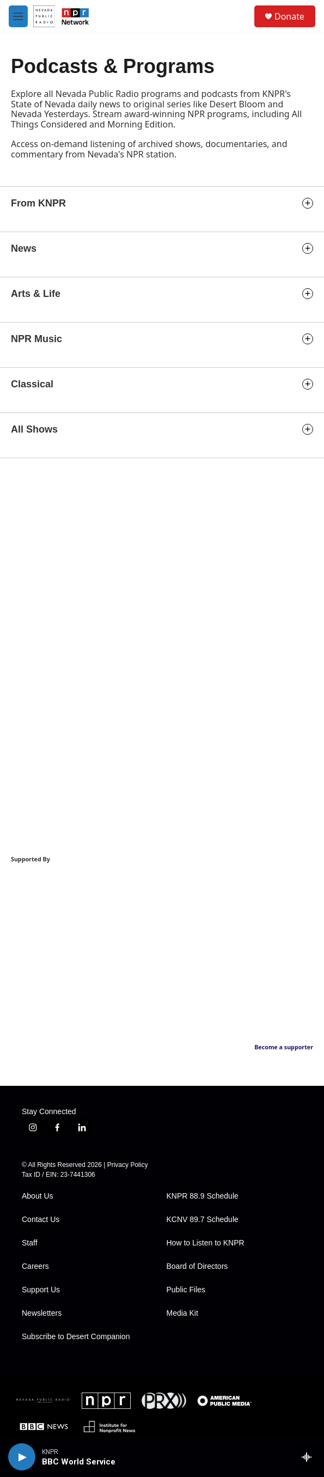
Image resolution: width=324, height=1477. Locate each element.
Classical (32, 384)
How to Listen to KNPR (205, 1243)
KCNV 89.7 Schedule (203, 1219)
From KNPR (38, 203)
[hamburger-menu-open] (18, 16)
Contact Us (40, 1219)
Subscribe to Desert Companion (76, 1337)
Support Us (41, 1290)
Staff (30, 1243)
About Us (37, 1196)
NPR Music (36, 338)
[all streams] (309, 1456)
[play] (22, 1456)
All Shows (34, 429)
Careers (35, 1266)
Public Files (186, 1290)
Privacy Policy (127, 1165)
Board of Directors (197, 1266)
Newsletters (42, 1313)
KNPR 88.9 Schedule (203, 1196)
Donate (289, 16)
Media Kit (182, 1313)
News (23, 248)
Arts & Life (35, 293)
